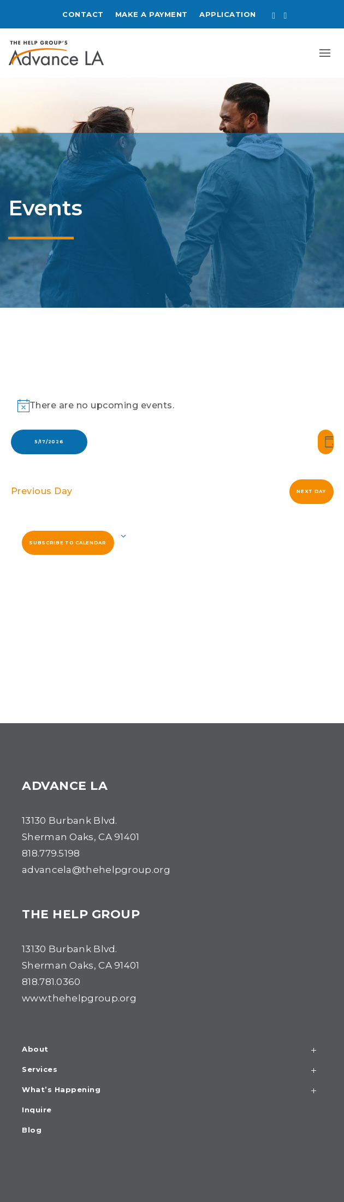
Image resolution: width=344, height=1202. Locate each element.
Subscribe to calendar (67, 543)
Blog (31, 1130)
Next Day (311, 491)
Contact (83, 14)
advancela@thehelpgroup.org (96, 869)
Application (227, 14)
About (172, 1050)
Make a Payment (151, 14)
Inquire (37, 1110)
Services (172, 1070)
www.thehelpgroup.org (79, 998)
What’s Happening (172, 1090)
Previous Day (42, 491)
